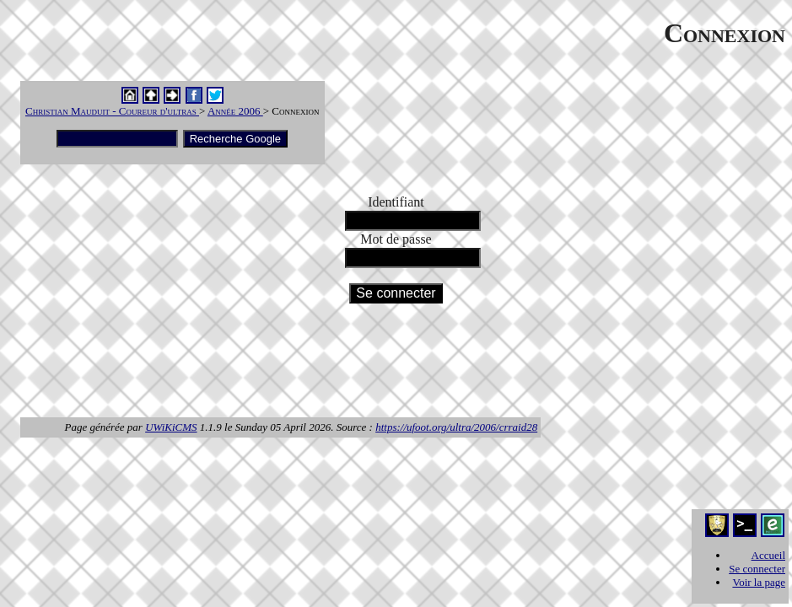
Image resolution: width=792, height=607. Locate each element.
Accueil (768, 555)
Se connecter (757, 568)
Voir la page (758, 582)
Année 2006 (235, 111)
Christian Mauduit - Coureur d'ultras (112, 111)
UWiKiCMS (171, 427)
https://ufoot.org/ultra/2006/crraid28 (456, 427)
